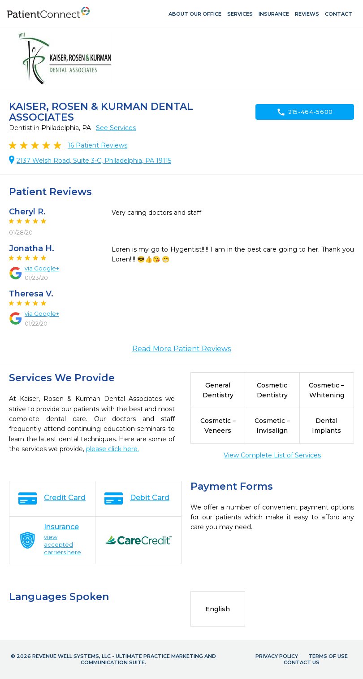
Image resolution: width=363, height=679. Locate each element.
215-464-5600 (305, 112)
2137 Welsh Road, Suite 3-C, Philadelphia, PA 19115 (94, 161)
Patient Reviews (97, 145)
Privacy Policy (276, 656)
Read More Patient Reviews (181, 348)
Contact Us (302, 662)
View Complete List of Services (272, 455)
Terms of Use (328, 656)
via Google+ (42, 268)
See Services (116, 128)
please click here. (112, 449)
